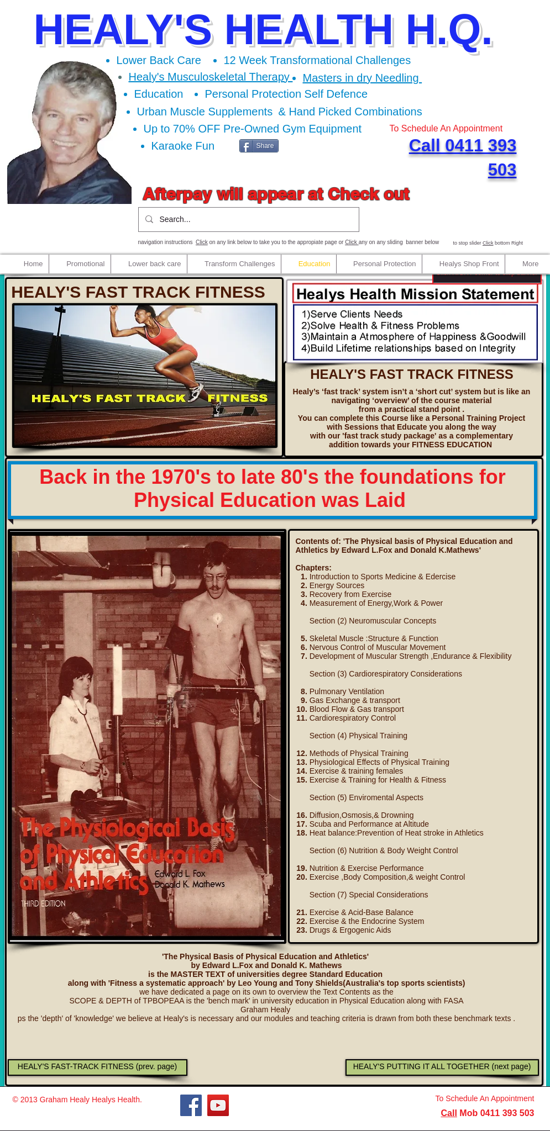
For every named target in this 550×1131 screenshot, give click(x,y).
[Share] (259, 145)
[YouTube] (218, 1105)
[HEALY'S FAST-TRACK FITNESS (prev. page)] (97, 1067)
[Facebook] (191, 1105)
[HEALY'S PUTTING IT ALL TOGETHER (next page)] (442, 1067)
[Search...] (248, 219)
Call (449, 1113)
